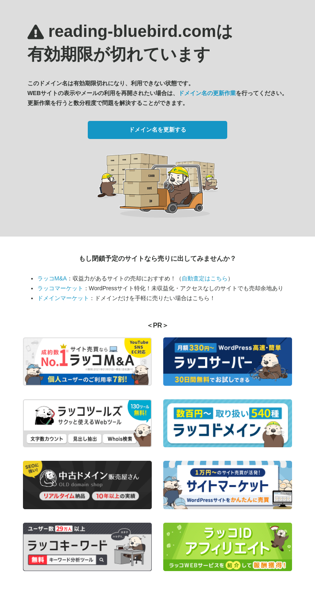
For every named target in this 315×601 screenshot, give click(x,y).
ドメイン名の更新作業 (207, 93)
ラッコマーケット (60, 288)
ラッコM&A (52, 278)
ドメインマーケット (63, 298)
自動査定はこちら (205, 278)
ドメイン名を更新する (157, 129)
